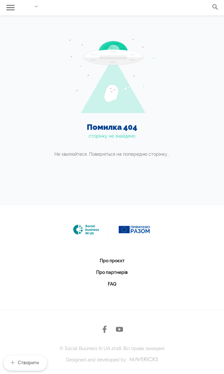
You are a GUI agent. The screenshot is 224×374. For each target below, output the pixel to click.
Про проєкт (112, 260)
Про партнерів (112, 272)
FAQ (112, 284)
